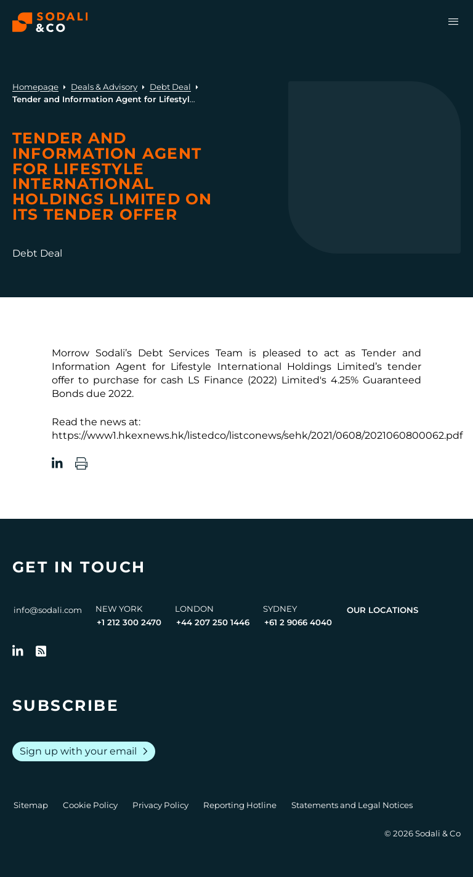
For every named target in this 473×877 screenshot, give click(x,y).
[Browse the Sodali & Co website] (50, 22)
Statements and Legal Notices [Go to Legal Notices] (352, 805)
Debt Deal (170, 87)
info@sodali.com (48, 610)
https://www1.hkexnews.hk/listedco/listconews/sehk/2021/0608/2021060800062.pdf (257, 435)
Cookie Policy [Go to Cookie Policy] (90, 805)
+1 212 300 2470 (129, 622)
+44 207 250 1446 (212, 622)
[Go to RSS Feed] (41, 651)
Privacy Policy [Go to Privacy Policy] (160, 805)
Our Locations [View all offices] (382, 610)
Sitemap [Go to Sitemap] (31, 805)
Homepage (35, 87)
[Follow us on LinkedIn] (17, 651)
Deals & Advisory (104, 87)
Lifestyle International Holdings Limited (272, 366)
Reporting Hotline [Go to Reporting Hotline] (240, 805)
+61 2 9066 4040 (298, 622)
